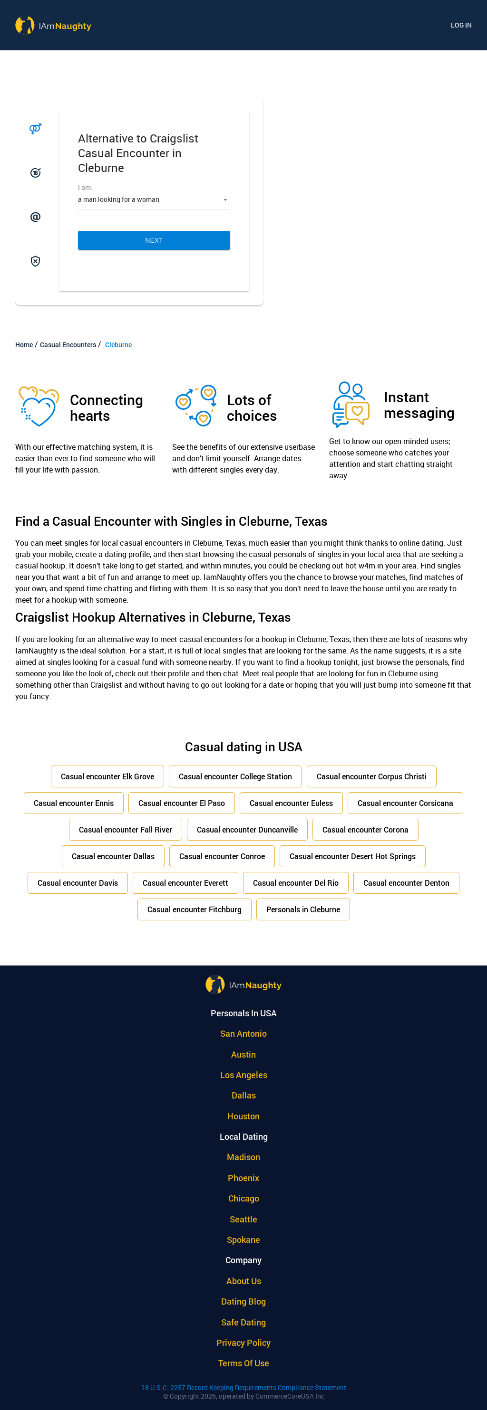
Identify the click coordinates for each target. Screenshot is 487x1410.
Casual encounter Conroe (222, 856)
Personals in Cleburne (303, 909)
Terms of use (243, 1363)
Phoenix (243, 1177)
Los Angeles (243, 1074)
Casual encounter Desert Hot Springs (353, 856)
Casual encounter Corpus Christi (372, 776)
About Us (243, 1281)
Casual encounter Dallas (113, 856)
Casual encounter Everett (185, 883)
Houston (243, 1116)
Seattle (243, 1219)
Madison (243, 1157)
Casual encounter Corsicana (405, 803)
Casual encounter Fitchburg (194, 909)
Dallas (244, 1095)
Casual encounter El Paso (181, 803)
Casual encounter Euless (291, 803)
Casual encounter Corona (365, 829)
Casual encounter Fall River (125, 829)
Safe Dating (243, 1322)
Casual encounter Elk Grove (107, 776)
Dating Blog (243, 1301)
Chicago (243, 1198)
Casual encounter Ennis (74, 803)
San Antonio (243, 1033)
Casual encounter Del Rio (296, 883)
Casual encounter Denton (406, 883)
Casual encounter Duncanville (247, 829)
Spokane (243, 1239)
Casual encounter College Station (235, 776)
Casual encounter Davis (78, 883)
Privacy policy (243, 1342)
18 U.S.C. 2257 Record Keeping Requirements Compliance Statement (243, 1387)
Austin (243, 1054)
